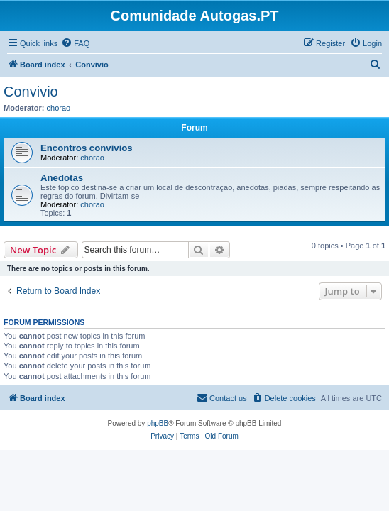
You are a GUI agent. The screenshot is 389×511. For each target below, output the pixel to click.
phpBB (157, 423)
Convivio (31, 91)
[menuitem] (75, 43)
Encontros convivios (86, 148)
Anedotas (61, 177)
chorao (59, 108)
